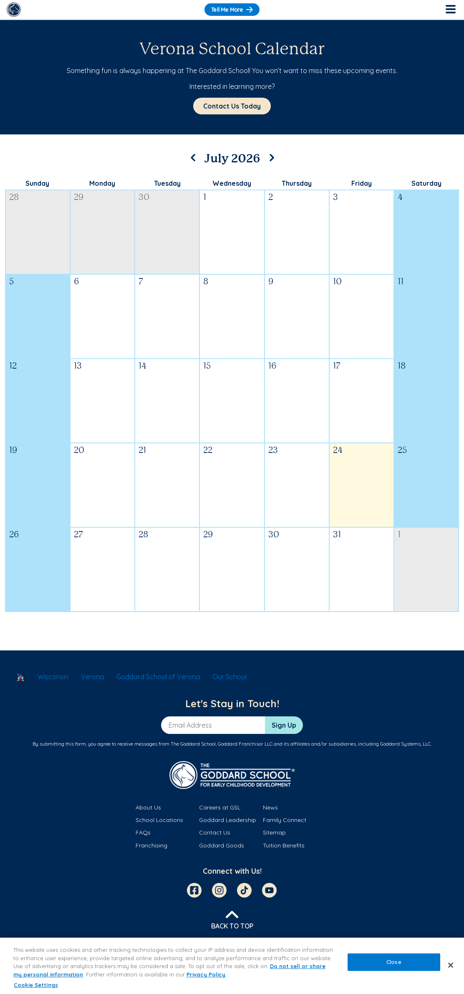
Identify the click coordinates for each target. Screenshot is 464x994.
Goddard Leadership (227, 820)
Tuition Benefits (284, 845)
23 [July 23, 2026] (273, 451)
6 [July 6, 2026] (76, 282)
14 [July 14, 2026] (142, 366)
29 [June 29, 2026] (78, 198)
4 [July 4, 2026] (400, 198)
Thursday (297, 183)
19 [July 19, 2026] (13, 451)
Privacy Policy (206, 974)
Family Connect (284, 820)
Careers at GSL (219, 807)
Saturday (426, 183)
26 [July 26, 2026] (14, 535)
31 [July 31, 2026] (337, 535)
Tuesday (167, 183)
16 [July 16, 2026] (272, 366)
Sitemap (274, 832)
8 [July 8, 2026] (205, 282)
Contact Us (214, 832)
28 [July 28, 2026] (143, 535)
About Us (148, 807)
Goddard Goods (221, 845)
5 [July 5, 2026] (11, 282)
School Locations (159, 820)
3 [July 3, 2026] (335, 198)
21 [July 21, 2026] (142, 451)
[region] (232, 966)
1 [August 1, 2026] (399, 535)
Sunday (37, 183)
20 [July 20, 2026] (79, 451)
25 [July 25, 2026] (402, 451)
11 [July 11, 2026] (400, 282)
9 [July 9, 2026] (270, 282)
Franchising (151, 845)
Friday (361, 183)
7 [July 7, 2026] (141, 282)
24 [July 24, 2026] (338, 451)
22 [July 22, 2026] (207, 451)
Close (393, 962)
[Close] (450, 965)
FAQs (143, 832)
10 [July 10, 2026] (337, 282)
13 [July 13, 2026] (78, 366)
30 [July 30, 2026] (273, 535)
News (270, 807)
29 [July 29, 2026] (208, 535)
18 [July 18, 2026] (402, 366)
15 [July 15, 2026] (207, 366)
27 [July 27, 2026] (78, 535)
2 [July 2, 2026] (270, 198)
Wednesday (231, 183)
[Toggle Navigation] (450, 9)
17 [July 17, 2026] (336, 366)
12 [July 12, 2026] (13, 366)
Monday (102, 183)
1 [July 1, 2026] (204, 198)
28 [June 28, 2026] (14, 198)
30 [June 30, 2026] (144, 198)
